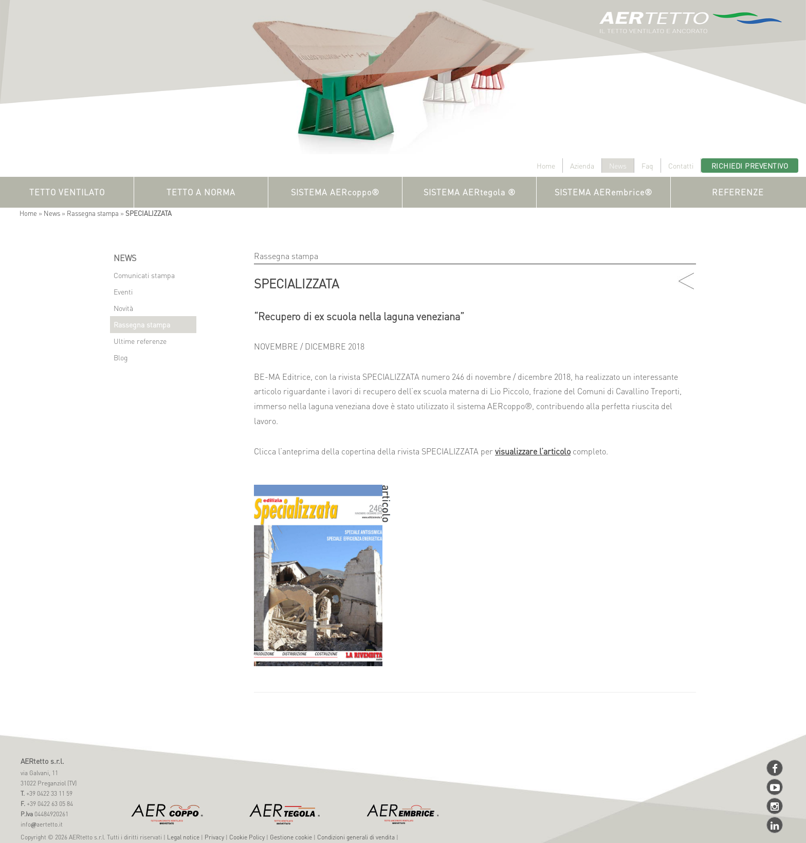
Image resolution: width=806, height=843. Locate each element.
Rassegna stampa (93, 213)
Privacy (214, 837)
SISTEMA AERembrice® (603, 192)
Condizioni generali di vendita (356, 837)
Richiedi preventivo (750, 165)
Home (546, 165)
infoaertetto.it (42, 824)
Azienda (582, 165)
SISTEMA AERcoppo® (335, 192)
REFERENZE (738, 192)
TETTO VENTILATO (67, 192)
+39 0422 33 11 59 (48, 793)
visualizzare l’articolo (533, 451)
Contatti (680, 165)
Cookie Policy (247, 837)
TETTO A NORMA (201, 192)
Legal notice (183, 837)
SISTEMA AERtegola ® (470, 192)
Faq (647, 165)
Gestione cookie (291, 837)
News (618, 165)
